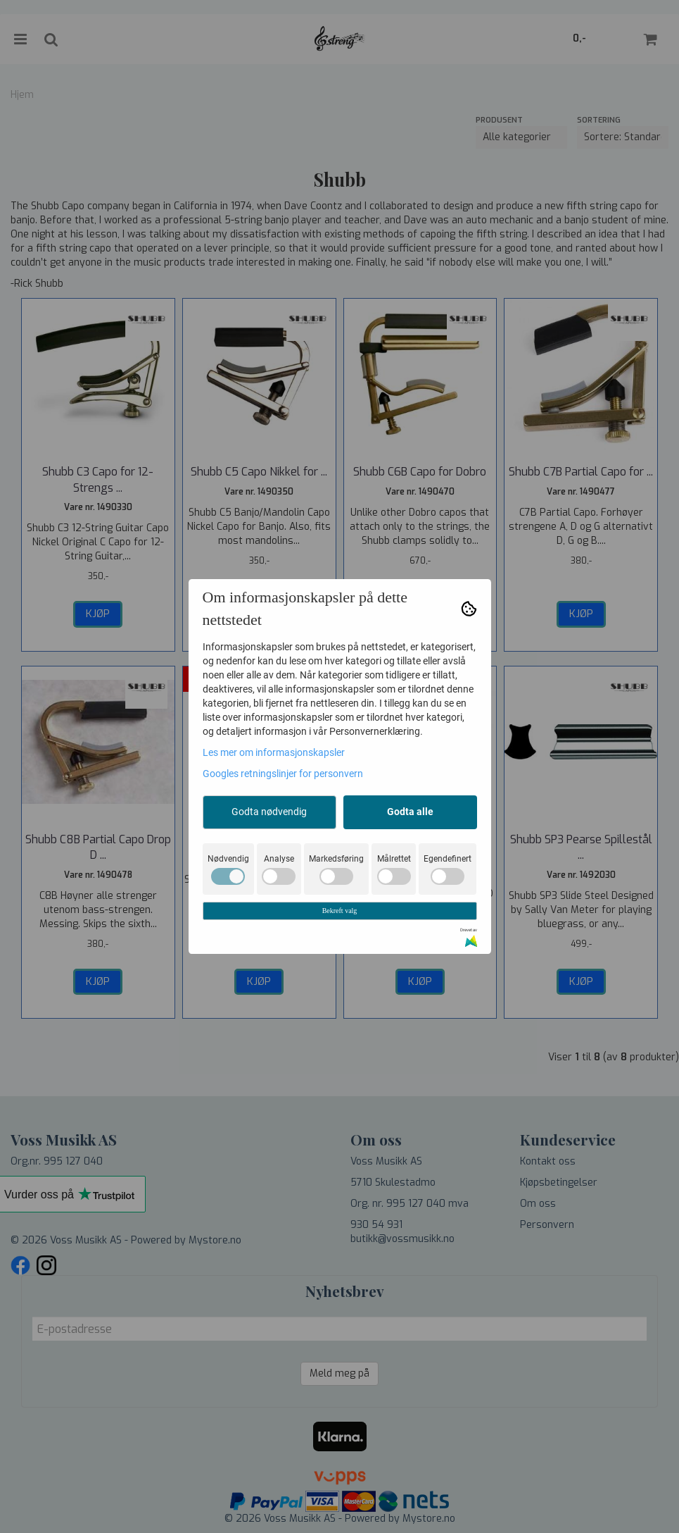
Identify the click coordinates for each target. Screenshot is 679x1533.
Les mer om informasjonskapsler (274, 752)
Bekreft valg (339, 910)
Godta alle (410, 811)
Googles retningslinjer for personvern (283, 773)
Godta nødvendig (269, 811)
